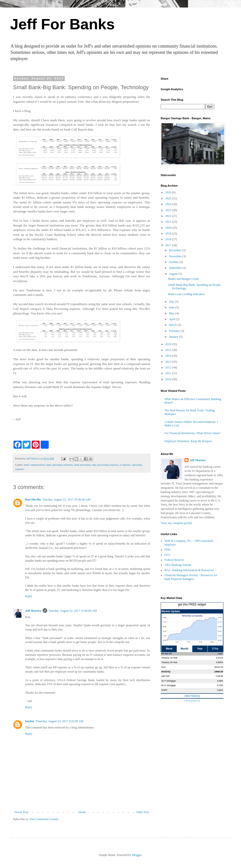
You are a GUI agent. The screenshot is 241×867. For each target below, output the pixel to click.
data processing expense (105, 464)
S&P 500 (165, 676)
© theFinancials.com (192, 701)
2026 (168, 192)
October (174, 262)
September (176, 268)
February (174, 331)
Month (185, 648)
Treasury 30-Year (169, 662)
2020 (168, 227)
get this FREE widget (192, 604)
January (174, 336)
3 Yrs (215, 648)
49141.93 (218, 667)
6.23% (220, 685)
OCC (167, 555)
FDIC (167, 549)
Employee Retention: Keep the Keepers (188, 441)
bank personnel (82, 464)
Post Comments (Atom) (44, 819)
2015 (168, 350)
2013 (168, 361)
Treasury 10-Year (169, 658)
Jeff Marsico (33, 610)
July (172, 301)
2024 (168, 204)
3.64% (220, 690)
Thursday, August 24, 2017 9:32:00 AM (59, 721)
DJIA (163, 667)
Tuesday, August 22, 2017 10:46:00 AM (66, 499)
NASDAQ (165, 671)
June (172, 307)
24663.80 (218, 671)
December (175, 250)
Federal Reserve (174, 560)
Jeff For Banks (62, 24)
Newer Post (21, 812)
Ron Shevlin (33, 499)
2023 (168, 210)
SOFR (164, 690)
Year (200, 648)
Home (82, 812)
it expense (124, 464)
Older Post (142, 812)
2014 (168, 355)
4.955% (219, 662)
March (173, 325)
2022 (168, 216)
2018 (168, 239)
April (172, 319)
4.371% (219, 658)
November (176, 256)
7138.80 (219, 676)
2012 (168, 367)
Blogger (137, 855)
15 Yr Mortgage (168, 681)
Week (169, 648)
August (173, 274)
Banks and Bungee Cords (183, 279)
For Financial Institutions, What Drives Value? (192, 433)
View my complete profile (176, 523)
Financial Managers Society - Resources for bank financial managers (190, 576)
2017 (168, 245)
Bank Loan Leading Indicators (186, 294)
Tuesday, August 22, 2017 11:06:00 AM (73, 610)
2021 (168, 221)
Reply (28, 596)
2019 (168, 233)
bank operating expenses (59, 464)
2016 (168, 344)
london (29, 721)
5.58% (220, 681)
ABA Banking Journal (177, 565)
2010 (168, 379)
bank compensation (34, 464)
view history (192, 696)
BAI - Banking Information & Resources (189, 570)
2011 (168, 373)
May (172, 313)
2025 (168, 198)
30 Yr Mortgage (168, 685)
